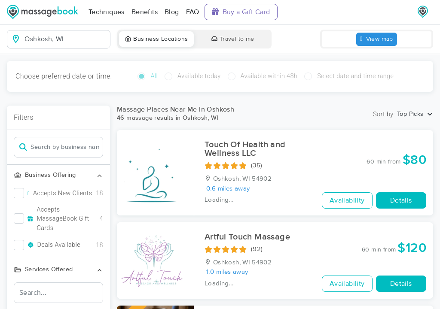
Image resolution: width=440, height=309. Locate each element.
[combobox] (65, 39)
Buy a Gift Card (241, 11)
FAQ (192, 12)
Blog (172, 12)
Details (401, 200)
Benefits (144, 12)
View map (376, 39)
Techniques (107, 12)
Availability (347, 200)
